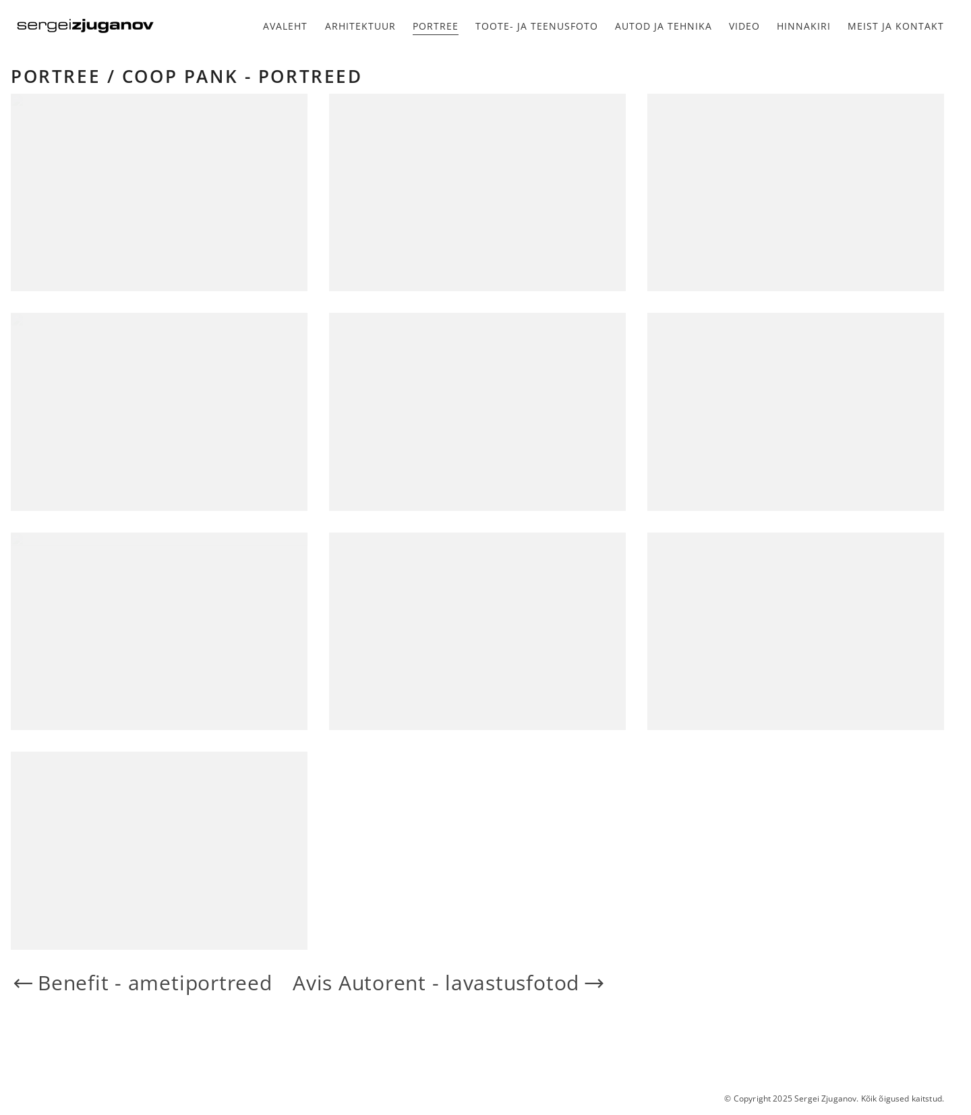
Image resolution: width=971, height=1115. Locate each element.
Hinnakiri (804, 26)
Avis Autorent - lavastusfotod (449, 983)
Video (744, 26)
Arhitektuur (360, 26)
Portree (436, 26)
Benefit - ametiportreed (141, 983)
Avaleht (285, 26)
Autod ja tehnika (663, 26)
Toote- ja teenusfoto (536, 26)
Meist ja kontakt (896, 26)
